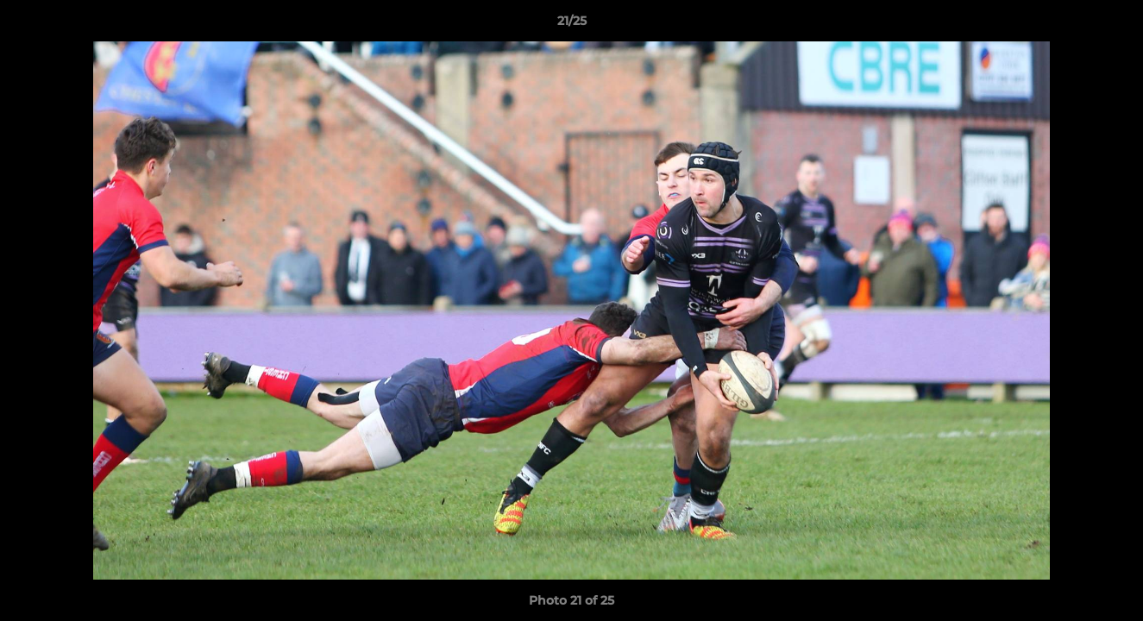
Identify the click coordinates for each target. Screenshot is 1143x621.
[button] (1112, 25)
